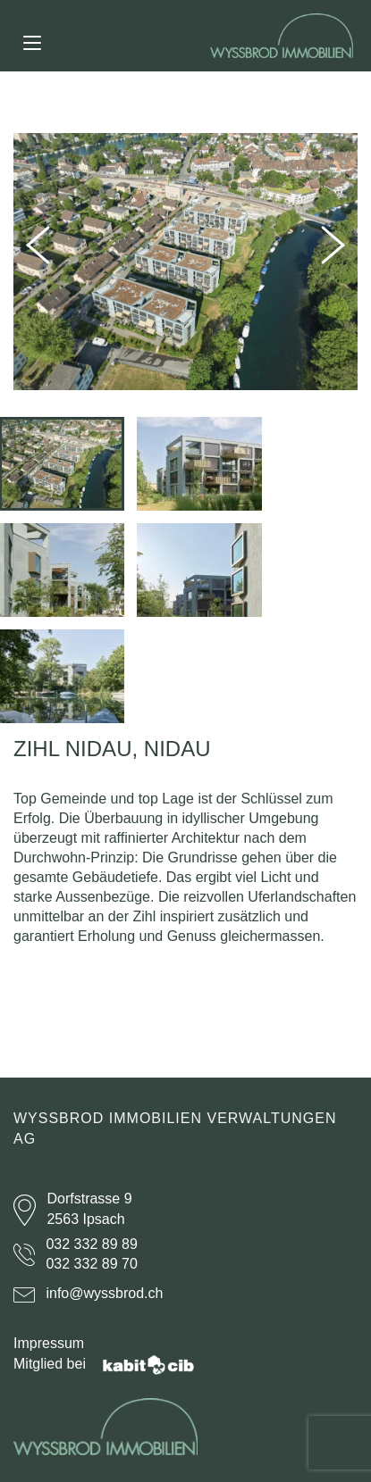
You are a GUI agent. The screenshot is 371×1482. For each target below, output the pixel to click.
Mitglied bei (103, 1363)
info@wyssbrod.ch (104, 1293)
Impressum (48, 1343)
